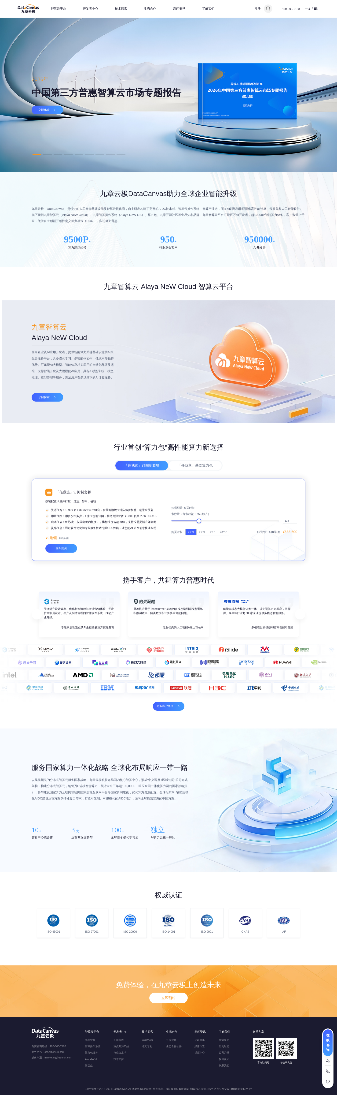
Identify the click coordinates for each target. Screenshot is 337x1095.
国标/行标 (147, 1040)
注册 (258, 8)
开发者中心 (90, 8)
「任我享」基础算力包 (195, 489)
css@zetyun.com (54, 1051)
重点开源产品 (121, 1046)
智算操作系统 (92, 1046)
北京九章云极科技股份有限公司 (171, 1089)
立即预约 (168, 1020)
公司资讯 (199, 1040)
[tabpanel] (168, 95)
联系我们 (224, 1065)
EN (316, 8)
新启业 (89, 1065)
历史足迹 (224, 1046)
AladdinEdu (91, 1059)
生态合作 (150, 8)
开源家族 (119, 1040)
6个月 (213, 608)
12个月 (223, 608)
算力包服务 (91, 1052)
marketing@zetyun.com (58, 1057)
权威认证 (224, 1059)
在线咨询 (328, 1042)
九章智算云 (91, 1040)
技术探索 (121, 8)
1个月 (191, 608)
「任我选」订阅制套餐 (141, 489)
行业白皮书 (120, 1052)
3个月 (202, 608)
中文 (308, 8)
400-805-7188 (291, 9)
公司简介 (224, 1040)
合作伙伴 (171, 1040)
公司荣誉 (224, 1052)
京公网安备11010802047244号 (234, 1089)
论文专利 (147, 1046)
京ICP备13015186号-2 (203, 1089)
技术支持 (119, 1059)
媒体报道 (199, 1046)
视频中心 (199, 1052)
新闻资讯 (179, 8)
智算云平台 (58, 8)
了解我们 (208, 8)
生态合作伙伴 (174, 1046)
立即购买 (61, 624)
